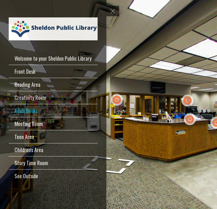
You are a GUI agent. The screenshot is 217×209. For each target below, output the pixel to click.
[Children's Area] (53, 149)
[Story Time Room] (53, 162)
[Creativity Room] (53, 97)
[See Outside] (53, 176)
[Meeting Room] (53, 123)
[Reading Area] (53, 84)
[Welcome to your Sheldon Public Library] (53, 58)
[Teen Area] (53, 136)
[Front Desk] (53, 71)
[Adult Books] (53, 110)
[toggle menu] (112, 11)
